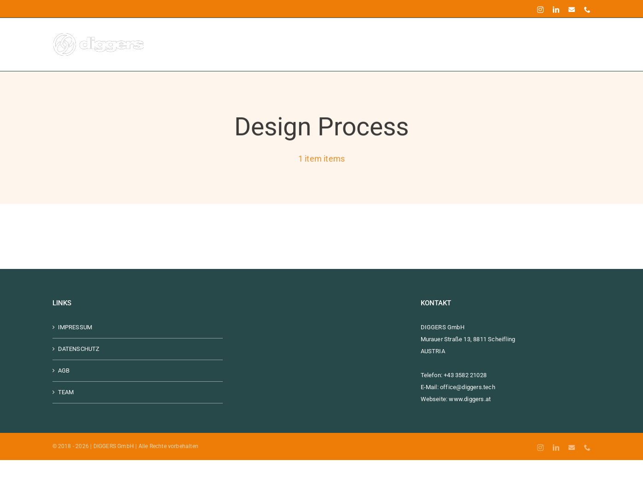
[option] (4, 478)
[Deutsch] (4, 465)
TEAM (66, 392)
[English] (4, 477)
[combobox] (4, 466)
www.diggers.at (470, 399)
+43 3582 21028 (465, 375)
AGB (64, 370)
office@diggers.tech (467, 387)
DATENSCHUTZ (79, 348)
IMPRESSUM (75, 327)
